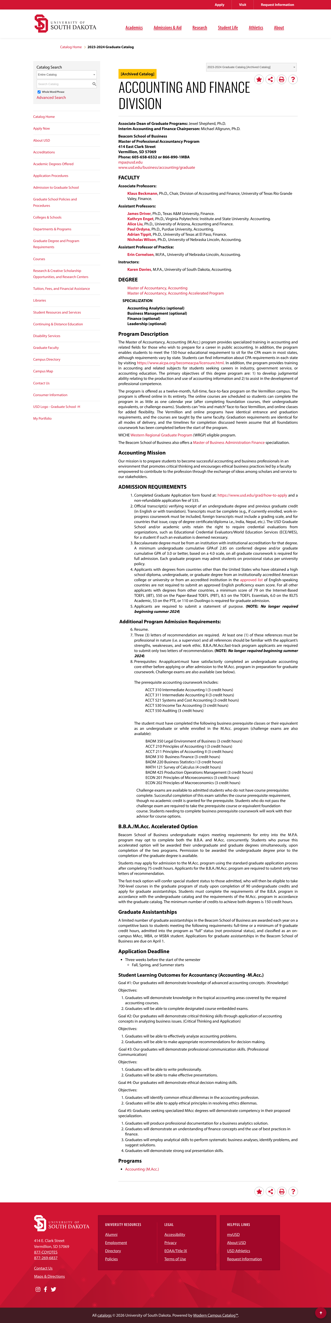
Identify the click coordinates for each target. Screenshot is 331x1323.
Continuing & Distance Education (58, 324)
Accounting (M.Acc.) (142, 1169)
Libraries (39, 300)
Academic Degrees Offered (53, 164)
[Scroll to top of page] (320, 1312)
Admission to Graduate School (56, 187)
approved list (251, 579)
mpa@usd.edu (130, 162)
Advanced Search (51, 97)
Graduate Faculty (46, 347)
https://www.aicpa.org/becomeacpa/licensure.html (180, 362)
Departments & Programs (52, 229)
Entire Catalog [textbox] (47, 74)
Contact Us (41, 383)
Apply (219, 4)
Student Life (228, 27)
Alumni (111, 1234)
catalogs (104, 1315)
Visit (242, 4)
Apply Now (41, 128)
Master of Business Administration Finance (229, 442)
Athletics (256, 27)
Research (199, 27)
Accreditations (44, 152)
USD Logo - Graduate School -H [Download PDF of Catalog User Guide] (56, 407)
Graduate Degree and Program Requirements (56, 244)
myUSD (233, 1234)
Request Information (277, 4)
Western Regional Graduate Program (161, 435)
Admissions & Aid (167, 27)
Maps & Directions (49, 1276)
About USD (41, 140)
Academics (134, 27)
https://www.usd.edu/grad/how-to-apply (252, 495)
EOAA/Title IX (175, 1250)
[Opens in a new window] (38, 1289)
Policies (111, 1258)
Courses (39, 259)
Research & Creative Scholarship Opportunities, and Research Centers (60, 274)
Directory (113, 1250)
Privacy (170, 1242)
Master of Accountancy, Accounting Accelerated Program (175, 293)
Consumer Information (50, 395)
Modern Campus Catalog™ (215, 1315)
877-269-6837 (46, 1257)
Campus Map (43, 371)
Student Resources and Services (57, 312)
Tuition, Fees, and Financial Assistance (61, 288)
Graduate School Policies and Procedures (55, 202)
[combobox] (251, 67)
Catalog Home (71, 47)
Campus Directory (46, 359)
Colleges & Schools (47, 217)
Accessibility (174, 1234)
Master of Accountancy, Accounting (157, 287)
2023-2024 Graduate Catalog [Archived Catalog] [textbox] (239, 67)
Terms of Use (175, 1258)
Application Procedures (50, 176)
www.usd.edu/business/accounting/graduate (156, 167)
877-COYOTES (46, 1252)
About (279, 27)
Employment (116, 1242)
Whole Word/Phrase (53, 92)
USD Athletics (238, 1250)
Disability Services (46, 336)
